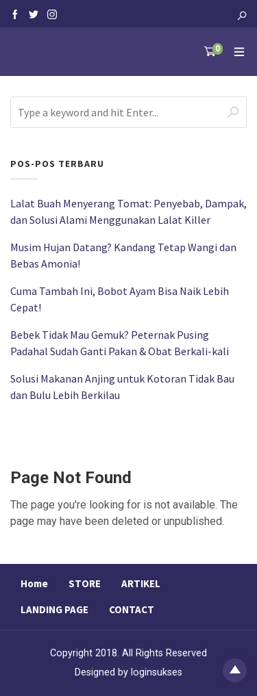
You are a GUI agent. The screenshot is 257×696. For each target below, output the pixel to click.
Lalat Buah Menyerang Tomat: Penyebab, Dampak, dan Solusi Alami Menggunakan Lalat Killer (128, 211)
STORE (85, 583)
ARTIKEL (140, 583)
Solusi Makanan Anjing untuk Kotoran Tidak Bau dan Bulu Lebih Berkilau (122, 387)
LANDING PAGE (54, 609)
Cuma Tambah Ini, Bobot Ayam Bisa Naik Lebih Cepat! (119, 299)
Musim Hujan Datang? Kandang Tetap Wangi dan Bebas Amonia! (123, 255)
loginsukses (156, 672)
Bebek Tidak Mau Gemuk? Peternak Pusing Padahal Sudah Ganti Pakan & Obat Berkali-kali (119, 343)
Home (34, 583)
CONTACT (131, 609)
